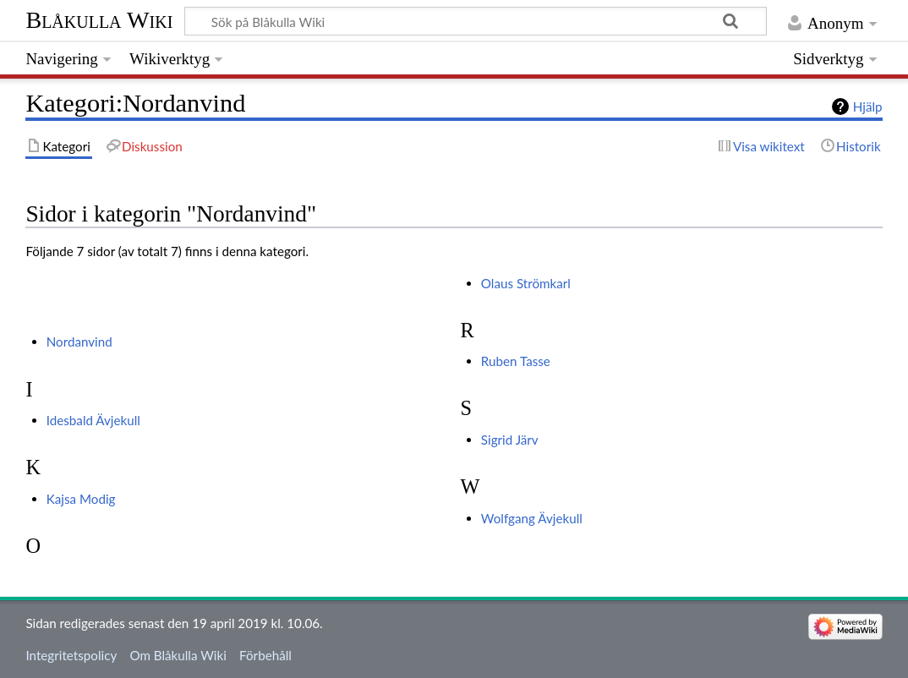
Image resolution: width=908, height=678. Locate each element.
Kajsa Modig (81, 498)
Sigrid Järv (510, 439)
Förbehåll (265, 655)
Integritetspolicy (71, 655)
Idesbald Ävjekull (93, 420)
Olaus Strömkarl (526, 283)
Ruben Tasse (515, 361)
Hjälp (868, 106)
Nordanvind (79, 341)
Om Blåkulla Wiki (177, 655)
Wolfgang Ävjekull (532, 518)
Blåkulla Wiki (98, 20)
